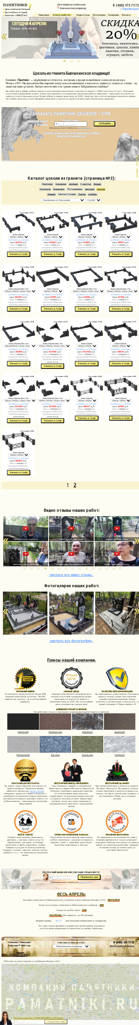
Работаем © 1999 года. (19, 945)
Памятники (47, 184)
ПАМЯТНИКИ (15, 5)
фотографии (71, 640)
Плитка (81, 194)
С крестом (85, 184)
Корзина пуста (129, 9)
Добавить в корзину (18, 240)
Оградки (51, 194)
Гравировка (58, 189)
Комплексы (45, 189)
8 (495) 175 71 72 (123, 941)
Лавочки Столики (67, 194)
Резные (97, 184)
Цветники (89, 189)
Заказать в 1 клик (18, 254)
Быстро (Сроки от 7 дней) (15, 12)
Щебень (92, 194)
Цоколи (101, 189)
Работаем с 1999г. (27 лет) (15, 15)
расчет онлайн (37, 791)
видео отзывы (71, 574)
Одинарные (60, 184)
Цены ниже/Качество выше (16, 9)
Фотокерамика (74, 189)
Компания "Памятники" (19, 942)
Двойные (73, 184)
